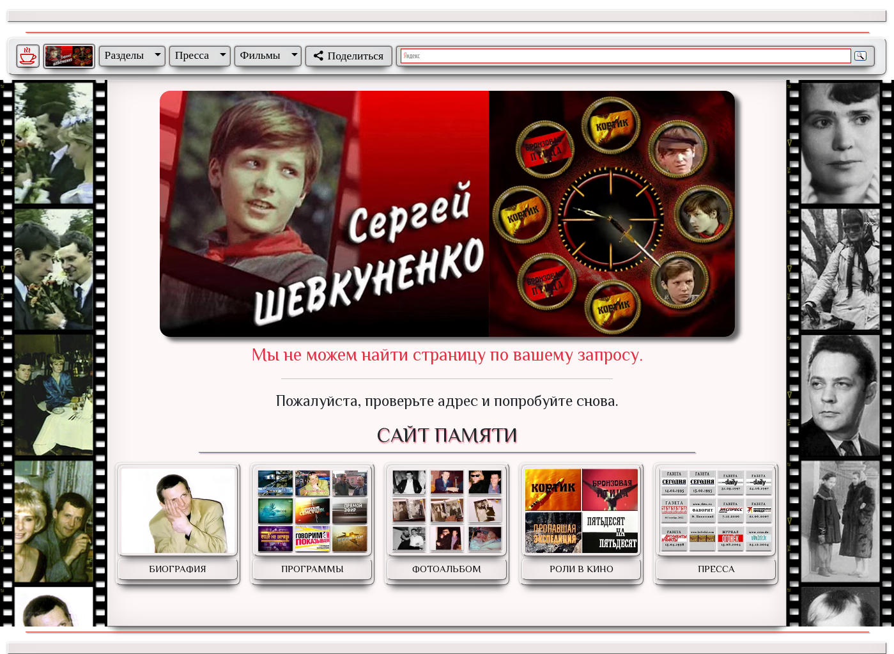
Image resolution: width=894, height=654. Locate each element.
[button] (130, 55)
